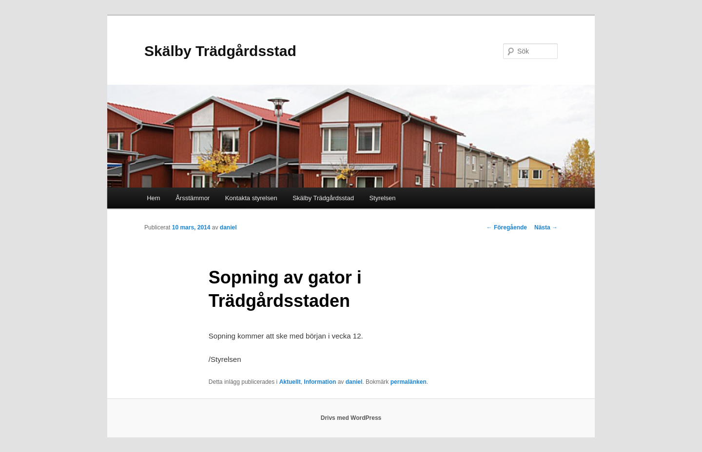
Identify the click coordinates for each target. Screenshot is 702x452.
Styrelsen (382, 198)
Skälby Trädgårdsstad (220, 51)
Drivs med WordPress (351, 417)
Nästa (546, 227)
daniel (228, 227)
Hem (153, 198)
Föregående (507, 227)
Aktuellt (290, 381)
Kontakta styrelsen (251, 198)
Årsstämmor (193, 198)
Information (320, 381)
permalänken (408, 381)
